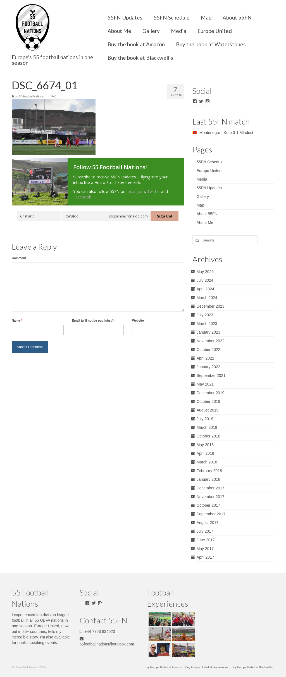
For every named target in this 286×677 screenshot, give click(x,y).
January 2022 (208, 367)
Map (206, 17)
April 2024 (205, 289)
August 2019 (208, 410)
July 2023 (205, 315)
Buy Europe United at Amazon (163, 667)
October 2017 (208, 505)
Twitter (153, 191)
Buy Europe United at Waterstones (206, 667)
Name (17, 320)
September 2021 (211, 375)
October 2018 (208, 436)
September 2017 (211, 514)
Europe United (214, 31)
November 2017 (211, 496)
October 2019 (208, 401)
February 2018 (209, 470)
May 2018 (205, 444)
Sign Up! (164, 216)
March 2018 (207, 462)
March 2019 (207, 427)
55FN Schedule (172, 17)
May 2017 (205, 548)
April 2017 (205, 557)
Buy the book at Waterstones (211, 44)
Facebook (82, 197)
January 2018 (208, 479)
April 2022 (205, 358)
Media (178, 31)
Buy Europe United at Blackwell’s (252, 667)
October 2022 (208, 349)
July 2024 (205, 280)
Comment (19, 258)
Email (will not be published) (94, 320)
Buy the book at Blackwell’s (140, 57)
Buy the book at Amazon (136, 44)
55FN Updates (125, 17)
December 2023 (211, 306)
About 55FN (237, 17)
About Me (119, 31)
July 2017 (205, 531)
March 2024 (207, 297)
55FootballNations (31, 96)
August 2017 (208, 522)
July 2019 (205, 419)
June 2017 (206, 540)
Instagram (136, 191)
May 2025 (205, 271)
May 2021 (205, 384)
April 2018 (205, 453)
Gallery (151, 31)
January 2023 (208, 332)
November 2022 (211, 341)
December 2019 (211, 393)
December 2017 (211, 488)
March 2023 (207, 323)
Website (138, 320)
